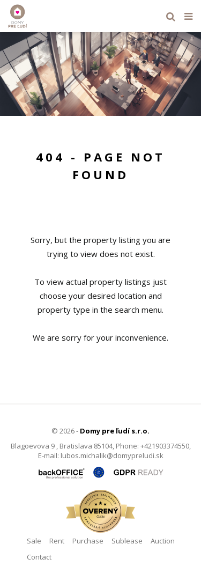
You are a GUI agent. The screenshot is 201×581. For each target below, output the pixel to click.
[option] (100, 74)
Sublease (127, 541)
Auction (163, 541)
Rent (56, 541)
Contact (39, 557)
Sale (34, 541)
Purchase (87, 541)
